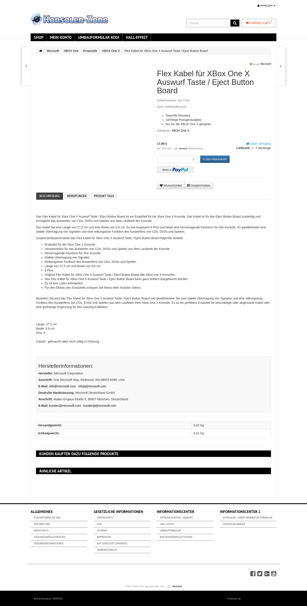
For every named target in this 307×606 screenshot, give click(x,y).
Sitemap (102, 530)
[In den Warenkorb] (215, 159)
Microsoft (53, 51)
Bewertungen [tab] (76, 196)
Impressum (104, 537)
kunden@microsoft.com (65, 405)
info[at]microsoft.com (92, 386)
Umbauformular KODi (98, 37)
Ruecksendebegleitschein (176, 537)
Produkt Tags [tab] (104, 196)
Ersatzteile (90, 51)
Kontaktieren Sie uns (47, 517)
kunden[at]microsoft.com (99, 405)
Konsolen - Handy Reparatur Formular (247, 517)
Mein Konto (61, 37)
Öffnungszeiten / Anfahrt (176, 517)
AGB (99, 524)
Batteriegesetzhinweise (112, 543)
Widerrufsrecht (107, 549)
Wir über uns (42, 524)
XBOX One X (111, 51)
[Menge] (178, 159)
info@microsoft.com (62, 386)
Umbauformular (170, 530)
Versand (183, 148)
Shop (38, 37)
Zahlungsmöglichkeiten (49, 537)
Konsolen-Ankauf (234, 524)
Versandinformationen (48, 543)
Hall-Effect (137, 37)
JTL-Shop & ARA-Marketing (257, 598)
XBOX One (71, 51)
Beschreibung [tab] (49, 196)
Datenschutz (105, 517)
